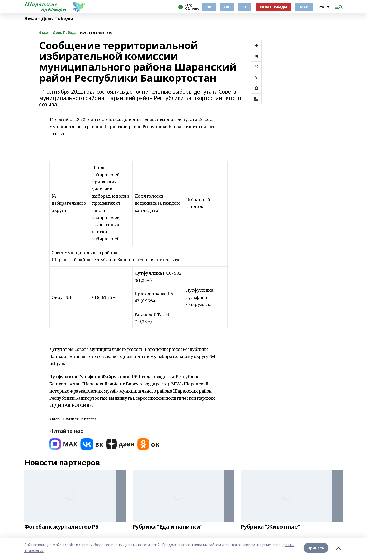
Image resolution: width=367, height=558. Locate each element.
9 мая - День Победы (48, 18)
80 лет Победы (273, 7)
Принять (316, 547)
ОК (226, 7)
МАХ (304, 7)
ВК (209, 7)
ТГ (245, 7)
